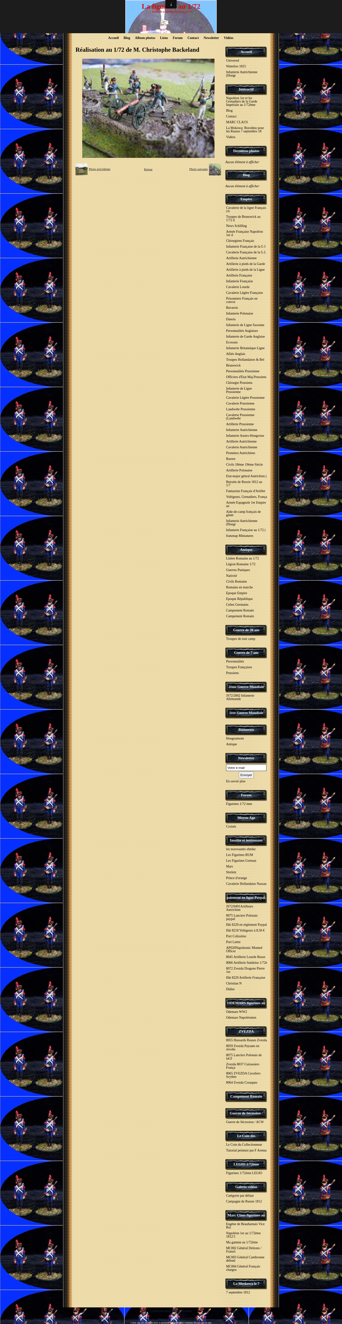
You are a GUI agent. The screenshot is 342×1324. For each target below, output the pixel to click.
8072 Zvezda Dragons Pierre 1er (245, 970)
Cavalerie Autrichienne (241, 447)
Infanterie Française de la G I (246, 246)
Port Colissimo (236, 936)
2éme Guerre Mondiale (246, 687)
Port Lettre (233, 942)
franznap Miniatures (239, 536)
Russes (230, 459)
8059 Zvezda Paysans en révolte (242, 1047)
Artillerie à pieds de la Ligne (245, 269)
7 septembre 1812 (238, 1292)
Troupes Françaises (239, 667)
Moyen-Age (246, 818)
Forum (178, 38)
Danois (231, 319)
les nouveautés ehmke (241, 849)
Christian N (234, 983)
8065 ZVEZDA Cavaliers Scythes (243, 1075)
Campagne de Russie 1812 (244, 1201)
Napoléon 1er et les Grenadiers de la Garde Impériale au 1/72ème (241, 101)
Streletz (231, 872)
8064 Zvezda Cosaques (241, 1082)
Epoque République (239, 599)
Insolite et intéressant (246, 840)
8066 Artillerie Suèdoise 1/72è (246, 962)
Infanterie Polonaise (239, 313)
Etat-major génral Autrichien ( (246, 476)
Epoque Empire (236, 593)
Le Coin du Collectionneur (244, 1144)
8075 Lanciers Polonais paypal (242, 917)
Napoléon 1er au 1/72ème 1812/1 (243, 1234)
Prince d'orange (236, 878)
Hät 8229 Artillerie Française (245, 977)
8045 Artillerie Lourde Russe (245, 957)
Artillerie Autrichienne (241, 258)
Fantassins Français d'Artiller (246, 491)
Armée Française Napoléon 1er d (244, 233)
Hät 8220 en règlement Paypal (246, 924)
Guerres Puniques (238, 570)
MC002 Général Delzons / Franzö (243, 1249)
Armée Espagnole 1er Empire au (246, 504)
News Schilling (236, 226)
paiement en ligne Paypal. (246, 898)
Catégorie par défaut (239, 1195)
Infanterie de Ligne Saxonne (245, 325)
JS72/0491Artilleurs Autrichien (239, 908)
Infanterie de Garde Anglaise (245, 336)
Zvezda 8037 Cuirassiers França (242, 1065)
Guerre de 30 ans (246, 630)
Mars (229, 866)
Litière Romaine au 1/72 (242, 558)
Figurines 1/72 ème (239, 804)
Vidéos (229, 38)
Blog (127, 38)
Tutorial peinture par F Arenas (246, 1150)
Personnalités (235, 661)
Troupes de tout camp (240, 639)
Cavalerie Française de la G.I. (246, 252)
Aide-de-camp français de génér (243, 513)
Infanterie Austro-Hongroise (245, 435)
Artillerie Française (239, 275)
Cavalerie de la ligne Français (246, 209)
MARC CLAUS (237, 122)
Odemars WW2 (236, 1012)
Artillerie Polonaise (239, 470)
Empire (246, 199)
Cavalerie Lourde (238, 287)
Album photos (145, 38)
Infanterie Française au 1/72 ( (246, 530)
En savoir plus (235, 781)
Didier (230, 989)
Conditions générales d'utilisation (171, 1310)
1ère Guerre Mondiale (246, 713)
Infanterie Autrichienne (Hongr (241, 73)
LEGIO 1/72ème (246, 1164)
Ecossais (232, 342)
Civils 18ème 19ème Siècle (244, 464)
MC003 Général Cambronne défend (245, 1258)
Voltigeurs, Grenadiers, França (246, 497)
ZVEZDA (246, 1031)
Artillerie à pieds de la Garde (245, 264)
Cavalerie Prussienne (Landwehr (240, 416)
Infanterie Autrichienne (241, 430)
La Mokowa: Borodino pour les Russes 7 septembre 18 (245, 129)
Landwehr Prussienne (240, 409)
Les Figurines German (241, 860)
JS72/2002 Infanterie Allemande (240, 697)
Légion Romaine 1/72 (240, 564)
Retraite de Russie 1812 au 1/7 (244, 483)
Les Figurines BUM (239, 855)
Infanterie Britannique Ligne (245, 348)
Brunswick (233, 365)
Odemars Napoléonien (241, 1017)
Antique (246, 550)
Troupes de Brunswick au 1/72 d (243, 218)
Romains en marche (239, 587)
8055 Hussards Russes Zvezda (246, 1040)
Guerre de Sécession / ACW (245, 1122)
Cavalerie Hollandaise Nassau (246, 884)
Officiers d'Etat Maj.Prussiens (246, 377)
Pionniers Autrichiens (240, 453)
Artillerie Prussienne (240, 424)
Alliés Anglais (235, 354)
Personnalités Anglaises (242, 331)
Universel (232, 60)
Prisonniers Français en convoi (242, 300)
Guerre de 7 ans (246, 653)
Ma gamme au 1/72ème (242, 1242)
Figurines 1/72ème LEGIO (244, 1173)
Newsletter (211, 38)
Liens (164, 38)
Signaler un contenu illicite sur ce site (192, 1322)
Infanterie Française (239, 281)
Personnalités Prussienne (243, 371)
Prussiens (232, 673)
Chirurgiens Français (240, 241)
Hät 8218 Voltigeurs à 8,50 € (245, 930)
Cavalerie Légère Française (244, 293)
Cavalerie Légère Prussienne (245, 397)
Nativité (231, 576)
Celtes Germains (237, 604)
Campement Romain (240, 610)
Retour (148, 169)
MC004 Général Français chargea (243, 1268)
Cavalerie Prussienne (240, 403)
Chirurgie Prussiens (239, 383)
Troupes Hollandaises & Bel (245, 359)
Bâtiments (246, 730)
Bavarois (232, 307)
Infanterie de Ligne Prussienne (239, 390)
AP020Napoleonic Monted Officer (244, 949)
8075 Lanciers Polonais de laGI (244, 1056)
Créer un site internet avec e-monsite (150, 1322)
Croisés (231, 826)
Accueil (113, 38)
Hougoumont (235, 738)
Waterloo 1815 (236, 66)
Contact (193, 38)
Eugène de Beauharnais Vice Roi (245, 1225)
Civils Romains (236, 581)
